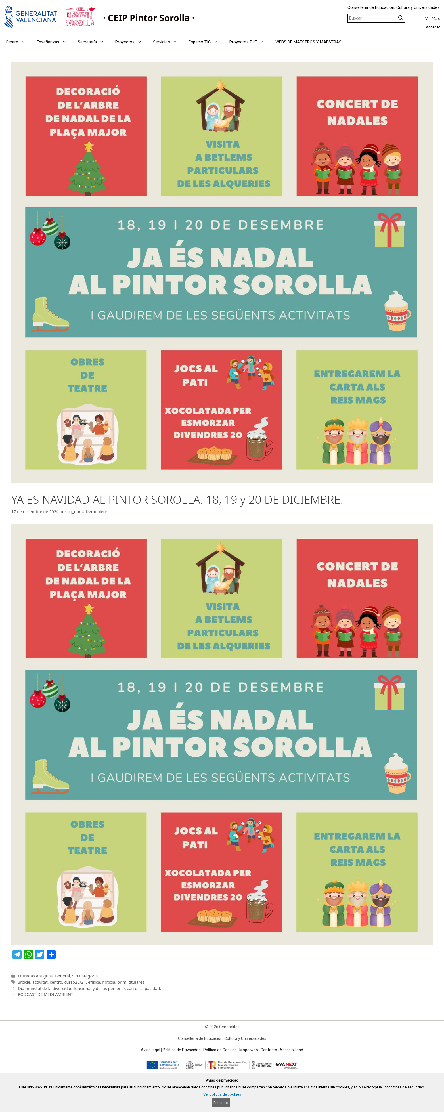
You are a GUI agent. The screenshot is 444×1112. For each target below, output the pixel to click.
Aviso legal (150, 1050)
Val (427, 18)
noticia (108, 982)
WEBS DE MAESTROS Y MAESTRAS (308, 42)
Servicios (168, 42)
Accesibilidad (291, 1050)
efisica (94, 982)
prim (121, 982)
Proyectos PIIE (249, 42)
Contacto (269, 1050)
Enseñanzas (54, 42)
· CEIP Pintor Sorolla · (148, 18)
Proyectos (131, 42)
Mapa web (248, 1050)
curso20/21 (75, 982)
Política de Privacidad (182, 1050)
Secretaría (94, 42)
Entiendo (220, 1103)
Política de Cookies (220, 1050)
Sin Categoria (85, 976)
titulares (136, 982)
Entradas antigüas (35, 976)
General (62, 976)
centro (56, 982)
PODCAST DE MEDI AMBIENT (45, 994)
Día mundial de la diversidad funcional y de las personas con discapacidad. (89, 988)
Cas (436, 18)
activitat (40, 982)
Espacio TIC (206, 42)
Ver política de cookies (222, 1094)
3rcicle (24, 982)
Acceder (433, 27)
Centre (18, 42)
